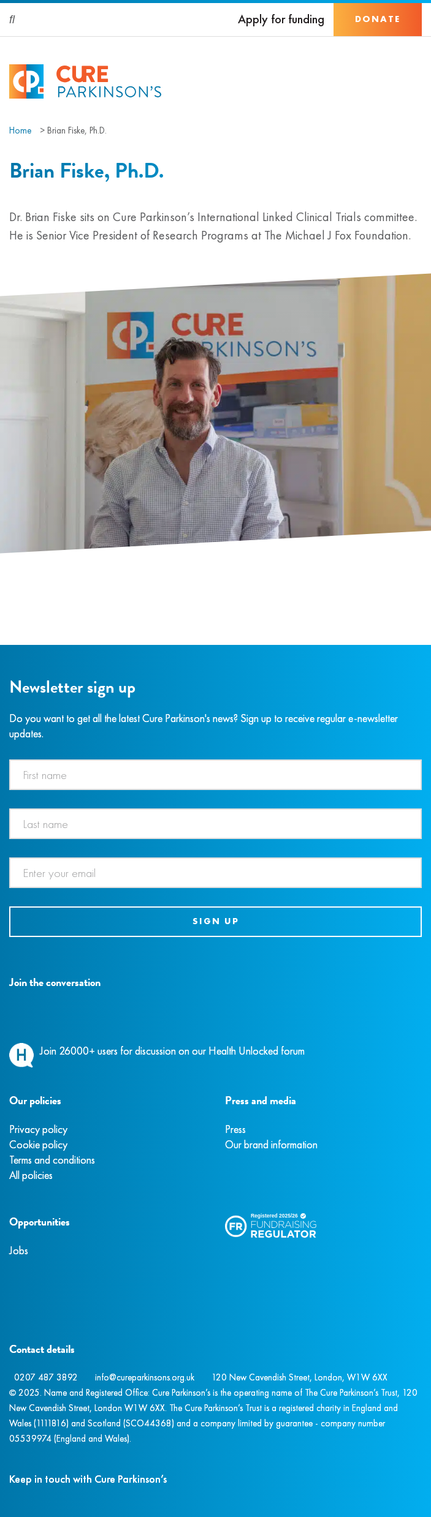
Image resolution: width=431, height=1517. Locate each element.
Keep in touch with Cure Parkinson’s (88, 1479)
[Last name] (215, 823)
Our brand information (271, 1144)
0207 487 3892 (46, 1377)
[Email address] (215, 872)
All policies (31, 1175)
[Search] (12, 19)
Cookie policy (38, 1144)
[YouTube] (73, 1010)
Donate (377, 19)
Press (235, 1129)
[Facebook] (11, 1010)
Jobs (18, 1250)
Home (20, 130)
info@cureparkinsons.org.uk (144, 1377)
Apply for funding (281, 19)
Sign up (216, 921)
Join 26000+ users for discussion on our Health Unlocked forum (172, 1051)
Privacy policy (38, 1129)
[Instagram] (24, 1010)
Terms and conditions (52, 1160)
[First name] (215, 774)
